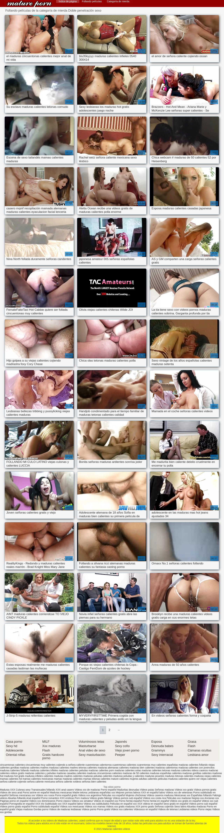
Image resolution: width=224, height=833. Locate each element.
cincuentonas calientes (12, 764)
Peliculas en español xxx (123, 803)
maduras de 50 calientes (135, 773)
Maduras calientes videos (29, 4)
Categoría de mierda (118, 1)
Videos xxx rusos (45, 795)
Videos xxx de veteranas (179, 792)
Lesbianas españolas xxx (101, 792)
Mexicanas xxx (182, 795)
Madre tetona (80, 792)
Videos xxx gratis (184, 789)
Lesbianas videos (188, 809)
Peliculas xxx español (113, 795)
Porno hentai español (131, 801)
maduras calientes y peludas (40, 773)
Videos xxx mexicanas (72, 806)
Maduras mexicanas (61, 792)
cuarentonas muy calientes (151, 764)
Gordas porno (40, 809)
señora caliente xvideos (68, 781)
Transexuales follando (43, 789)
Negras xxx (198, 798)
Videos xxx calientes (122, 809)
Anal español (33, 798)
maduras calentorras (166, 767)
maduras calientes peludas (73, 770)
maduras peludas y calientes (128, 776)
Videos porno (89, 809)
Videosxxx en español (146, 809)
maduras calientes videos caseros (189, 770)
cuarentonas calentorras (98, 764)
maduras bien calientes (142, 767)
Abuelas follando (17, 798)
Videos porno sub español (203, 803)
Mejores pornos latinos (128, 792)
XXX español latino (73, 803)
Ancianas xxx (211, 798)
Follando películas (92, 1)
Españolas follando (201, 795)
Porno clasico (63, 801)
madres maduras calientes (54, 767)
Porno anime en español (36, 792)
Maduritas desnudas (128, 789)
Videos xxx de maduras (87, 789)
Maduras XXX (7, 789)
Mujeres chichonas (136, 795)
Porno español (109, 789)
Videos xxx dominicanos (42, 801)
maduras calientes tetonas (156, 770)
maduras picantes (154, 776)
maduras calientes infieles (44, 770)
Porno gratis (104, 809)
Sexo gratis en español (176, 803)
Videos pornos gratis (205, 789)
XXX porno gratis (145, 806)
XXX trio (39, 803)
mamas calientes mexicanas (37, 778)
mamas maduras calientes (68, 778)
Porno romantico (50, 798)
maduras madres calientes (68, 776)
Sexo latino (180, 806)
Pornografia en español (22, 803)
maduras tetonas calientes (179, 776)
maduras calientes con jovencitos (196, 767)
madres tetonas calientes (83, 767)
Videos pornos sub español (127, 798)
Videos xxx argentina (90, 795)
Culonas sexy (23, 789)
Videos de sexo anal (11, 792)
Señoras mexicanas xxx (22, 795)
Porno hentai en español (156, 801)
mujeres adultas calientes (143, 778)
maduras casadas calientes (71, 773)
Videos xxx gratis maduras (120, 806)
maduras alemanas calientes (113, 767)
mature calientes (120, 778)
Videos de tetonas (168, 809)
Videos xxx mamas (95, 806)
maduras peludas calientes (98, 776)
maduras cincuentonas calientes (104, 773)
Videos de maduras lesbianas (65, 809)
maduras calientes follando (14, 770)
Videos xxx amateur (82, 801)
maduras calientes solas (128, 770)
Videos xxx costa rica (154, 798)
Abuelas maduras (197, 806)
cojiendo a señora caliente (70, 764)
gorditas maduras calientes (25, 767)
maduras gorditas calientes (197, 773)
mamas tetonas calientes (96, 778)
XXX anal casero (65, 789)
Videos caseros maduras (160, 795)
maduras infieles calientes (39, 776)
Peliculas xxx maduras (179, 798)
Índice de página (68, 1)
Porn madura (82, 798)
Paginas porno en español (14, 801)
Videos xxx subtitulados (96, 803)
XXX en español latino (153, 792)
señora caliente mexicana (41, 781)
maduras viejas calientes (207, 776)
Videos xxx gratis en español (186, 801)
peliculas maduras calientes (173, 778)
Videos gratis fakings (100, 798)
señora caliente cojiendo (13, 781)
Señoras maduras (164, 789)
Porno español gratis (66, 795)
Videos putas (147, 789)
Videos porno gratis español (15, 806)
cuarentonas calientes (124, 764)
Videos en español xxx (106, 801)
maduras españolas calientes (166, 773)
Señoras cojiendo (164, 806)
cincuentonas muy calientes (41, 764)
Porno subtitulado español (45, 806)
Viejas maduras (24, 809)
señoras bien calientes (94, 781)
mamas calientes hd (11, 778)
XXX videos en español (150, 803)
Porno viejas (205, 809)
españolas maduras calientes (182, 764)
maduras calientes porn (101, 770)
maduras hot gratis (14, 776)
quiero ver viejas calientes (203, 778)
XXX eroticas (67, 798)
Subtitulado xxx (53, 803)
